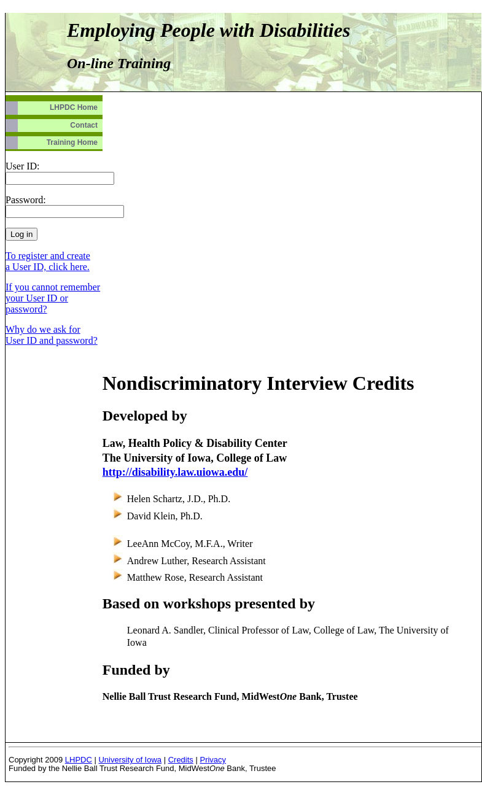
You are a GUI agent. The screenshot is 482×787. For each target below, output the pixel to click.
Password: (26, 200)
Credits (180, 759)
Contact (84, 125)
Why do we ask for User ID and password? (52, 335)
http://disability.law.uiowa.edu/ (175, 472)
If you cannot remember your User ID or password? (53, 298)
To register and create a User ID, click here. (48, 261)
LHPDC (78, 759)
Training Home (72, 142)
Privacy (213, 759)
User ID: (23, 166)
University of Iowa (129, 759)
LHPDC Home (74, 107)
